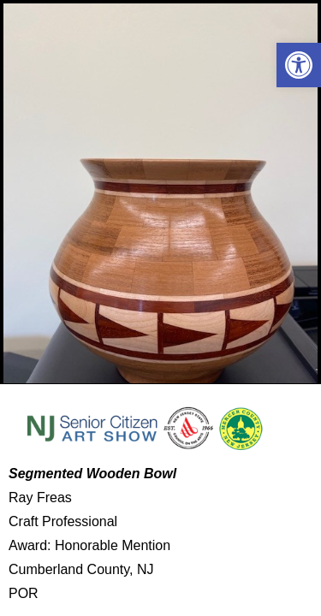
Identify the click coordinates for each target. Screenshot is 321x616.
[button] (298, 65)
